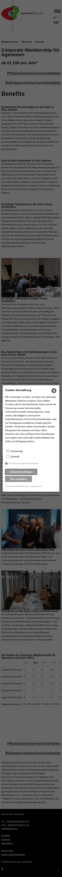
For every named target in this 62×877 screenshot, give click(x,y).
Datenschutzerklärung (17, 486)
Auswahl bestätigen (21, 471)
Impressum (36, 486)
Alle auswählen (18, 479)
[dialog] (31, 438)
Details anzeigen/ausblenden (23, 463)
